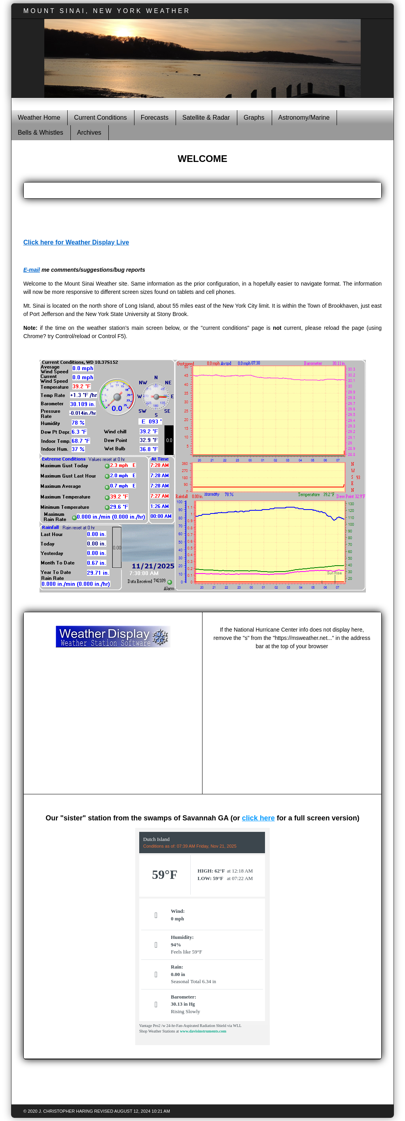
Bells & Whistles (40, 132)
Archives (89, 132)
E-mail (31, 270)
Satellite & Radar (206, 117)
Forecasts (154, 117)
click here (258, 818)
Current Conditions (100, 117)
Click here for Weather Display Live (76, 242)
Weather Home (39, 117)
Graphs (254, 117)
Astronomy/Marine (304, 117)
